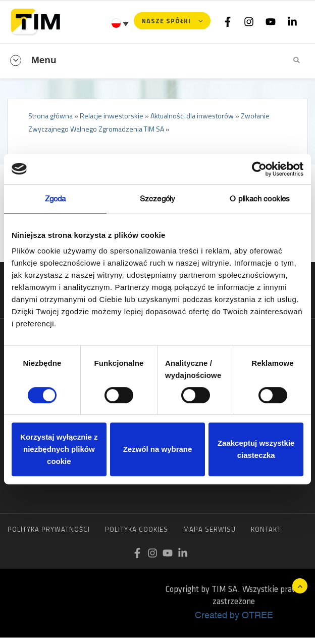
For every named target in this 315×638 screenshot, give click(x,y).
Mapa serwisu (209, 529)
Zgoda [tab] (55, 198)
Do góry (299, 585)
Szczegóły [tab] (157, 198)
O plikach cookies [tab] (260, 198)
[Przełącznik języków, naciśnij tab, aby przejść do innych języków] (121, 23)
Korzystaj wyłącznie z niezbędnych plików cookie (58, 449)
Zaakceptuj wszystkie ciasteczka (256, 449)
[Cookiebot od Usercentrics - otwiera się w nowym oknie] (259, 169)
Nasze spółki (166, 21)
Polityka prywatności (49, 529)
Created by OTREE (234, 614)
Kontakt (266, 529)
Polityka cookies (136, 529)
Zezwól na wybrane (157, 449)
